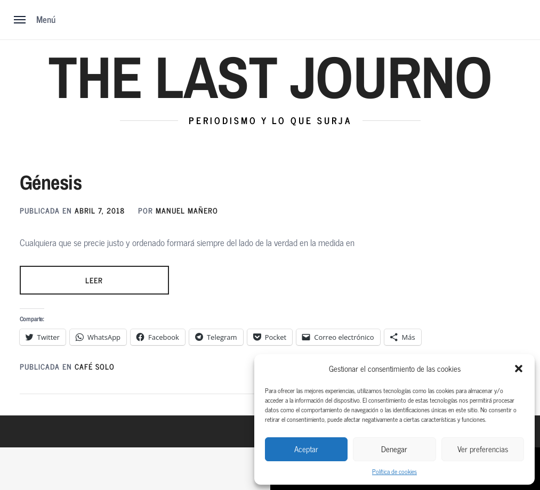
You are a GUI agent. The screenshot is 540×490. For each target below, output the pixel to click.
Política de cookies (394, 472)
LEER (94, 280)
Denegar (394, 448)
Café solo (95, 366)
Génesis (51, 182)
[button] (518, 368)
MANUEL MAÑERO (187, 210)
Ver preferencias (482, 448)
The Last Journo (269, 76)
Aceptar (306, 448)
